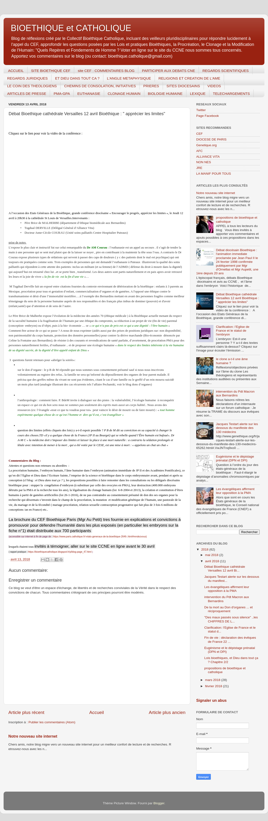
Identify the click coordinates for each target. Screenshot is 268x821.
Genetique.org (206, 145)
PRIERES (151, 86)
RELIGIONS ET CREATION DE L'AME (189, 78)
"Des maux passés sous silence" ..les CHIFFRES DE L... (231, 619)
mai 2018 (212, 555)
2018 (205, 549)
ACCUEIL (16, 71)
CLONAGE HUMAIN (124, 94)
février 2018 (214, 686)
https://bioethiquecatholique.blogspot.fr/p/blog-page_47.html (59, 552)
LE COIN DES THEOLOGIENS (32, 86)
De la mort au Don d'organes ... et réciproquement (228, 609)
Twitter (201, 110)
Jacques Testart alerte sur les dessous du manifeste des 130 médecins (237, 427)
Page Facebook (207, 116)
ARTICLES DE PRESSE (26, 94)
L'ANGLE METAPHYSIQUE (129, 78)
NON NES (203, 162)
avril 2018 (212, 561)
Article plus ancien (167, 712)
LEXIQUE (198, 94)
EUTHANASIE (88, 94)
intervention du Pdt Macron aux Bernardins (235, 393)
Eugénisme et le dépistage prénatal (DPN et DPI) (235, 458)
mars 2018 (213, 680)
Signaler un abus (211, 700)
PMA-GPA (62, 94)
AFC (199, 151)
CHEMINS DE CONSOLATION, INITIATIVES (100, 86)
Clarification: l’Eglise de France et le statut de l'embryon (232, 330)
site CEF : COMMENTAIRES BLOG (106, 71)
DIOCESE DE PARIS (211, 139)
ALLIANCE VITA (208, 156)
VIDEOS (214, 86)
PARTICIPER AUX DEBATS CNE (168, 71)
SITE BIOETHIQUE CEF (50, 71)
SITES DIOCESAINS (183, 86)
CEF (199, 133)
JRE (199, 168)
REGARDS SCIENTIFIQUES (225, 71)
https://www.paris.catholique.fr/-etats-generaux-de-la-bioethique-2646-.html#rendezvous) (100, 536)
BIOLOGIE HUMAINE (165, 94)
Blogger (158, 803)
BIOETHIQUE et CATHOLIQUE (71, 28)
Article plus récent (26, 712)
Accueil (96, 712)
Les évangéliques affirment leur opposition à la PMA (235, 491)
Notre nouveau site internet (32, 736)
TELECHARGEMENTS (231, 94)
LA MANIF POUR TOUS (213, 173)
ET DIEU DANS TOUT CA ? (77, 78)
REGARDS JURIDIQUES (27, 78)
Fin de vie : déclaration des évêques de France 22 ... (230, 639)
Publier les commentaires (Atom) (51, 722)
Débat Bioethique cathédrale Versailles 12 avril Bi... (224, 568)
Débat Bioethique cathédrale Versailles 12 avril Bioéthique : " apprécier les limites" (237, 298)
